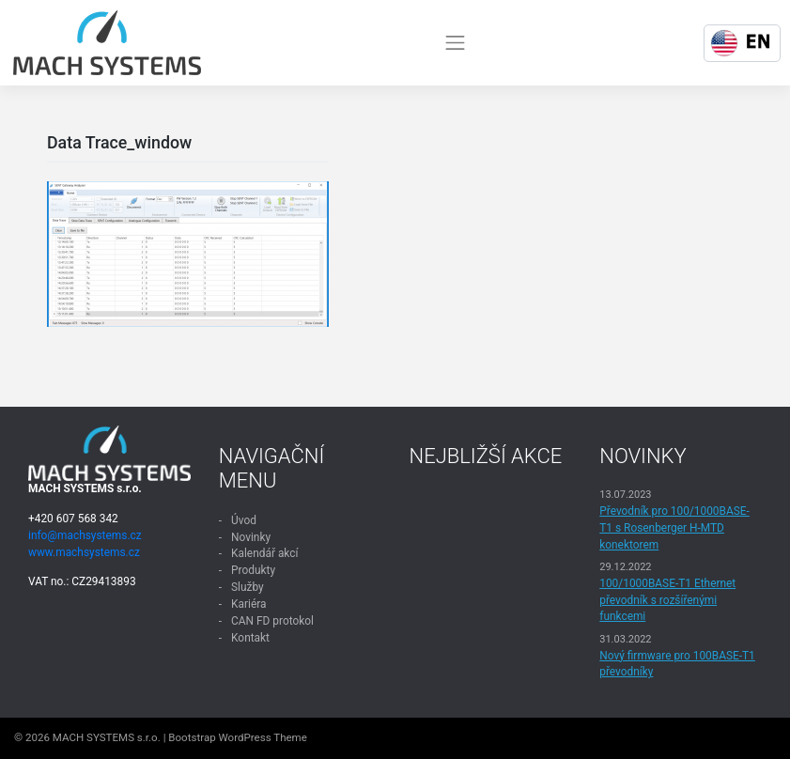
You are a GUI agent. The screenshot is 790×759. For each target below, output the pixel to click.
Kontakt (250, 637)
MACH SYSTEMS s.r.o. (107, 737)
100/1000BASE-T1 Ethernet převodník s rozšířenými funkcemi (667, 600)
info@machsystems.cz (85, 535)
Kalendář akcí (264, 553)
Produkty (253, 570)
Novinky (251, 537)
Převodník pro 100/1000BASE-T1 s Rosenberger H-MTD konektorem (674, 527)
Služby (247, 587)
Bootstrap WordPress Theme (237, 737)
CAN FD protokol (272, 620)
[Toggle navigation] (455, 42)
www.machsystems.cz (84, 552)
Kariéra (248, 604)
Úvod (243, 520)
